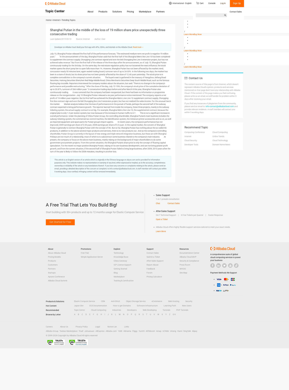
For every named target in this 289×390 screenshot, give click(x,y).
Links (126, 327)
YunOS (142, 331)
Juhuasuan (89, 331)
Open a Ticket (162, 219)
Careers (49, 327)
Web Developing (150, 310)
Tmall (81, 331)
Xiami (179, 331)
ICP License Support (122, 265)
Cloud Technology (220, 140)
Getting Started (120, 269)
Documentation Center (189, 253)
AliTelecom (150, 331)
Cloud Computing (220, 132)
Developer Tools (191, 144)
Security (188, 301)
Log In (223, 3)
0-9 (174, 314)
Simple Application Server (92, 257)
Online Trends (218, 136)
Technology (119, 253)
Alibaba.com (111, 331)
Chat (158, 203)
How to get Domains (122, 306)
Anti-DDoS (115, 301)
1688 (120, 331)
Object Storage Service (136, 301)
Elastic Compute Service (84, 301)
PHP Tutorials (182, 310)
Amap (158, 331)
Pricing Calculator (154, 277)
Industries (116, 310)
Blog (116, 273)
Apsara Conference (56, 277)
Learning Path (170, 306)
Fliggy (135, 331)
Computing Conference (194, 132)
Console (211, 3)
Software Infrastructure (147, 306)
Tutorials (166, 310)
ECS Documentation (98, 306)
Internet (187, 136)
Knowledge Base (121, 257)
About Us (64, 327)
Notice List (112, 327)
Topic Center (79, 310)
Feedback (151, 269)
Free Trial (85, 253)
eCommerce (157, 301)
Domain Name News (221, 144)
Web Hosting (173, 301)
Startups (52, 273)
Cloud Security (190, 140)
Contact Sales (236, 12)
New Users (186, 306)
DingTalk (187, 331)
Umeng (173, 331)
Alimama (127, 331)
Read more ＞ (138, 47)
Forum (149, 273)
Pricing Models (54, 257)
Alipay (194, 331)
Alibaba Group (52, 331)
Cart (200, 3)
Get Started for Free (60, 221)
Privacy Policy (82, 327)
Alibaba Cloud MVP (188, 257)
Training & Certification (124, 281)
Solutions (117, 11)
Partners (160, 11)
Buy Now (198, 34)
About (90, 11)
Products (102, 11)
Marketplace (145, 11)
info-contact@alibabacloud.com (220, 106)
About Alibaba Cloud (57, 253)
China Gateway (120, 261)
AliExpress (100, 331)
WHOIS (183, 269)
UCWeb (165, 331)
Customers (53, 265)
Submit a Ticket (153, 257)
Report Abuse (152, 265)
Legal (97, 327)
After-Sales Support (155, 261)
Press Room (185, 265)
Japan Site (78, 306)
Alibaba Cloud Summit (57, 281)
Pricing (130, 11)
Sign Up (237, 3)
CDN (103, 301)
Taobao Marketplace (68, 331)
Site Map (183, 273)
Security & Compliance (189, 261)
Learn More (189, 34)
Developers (132, 310)
